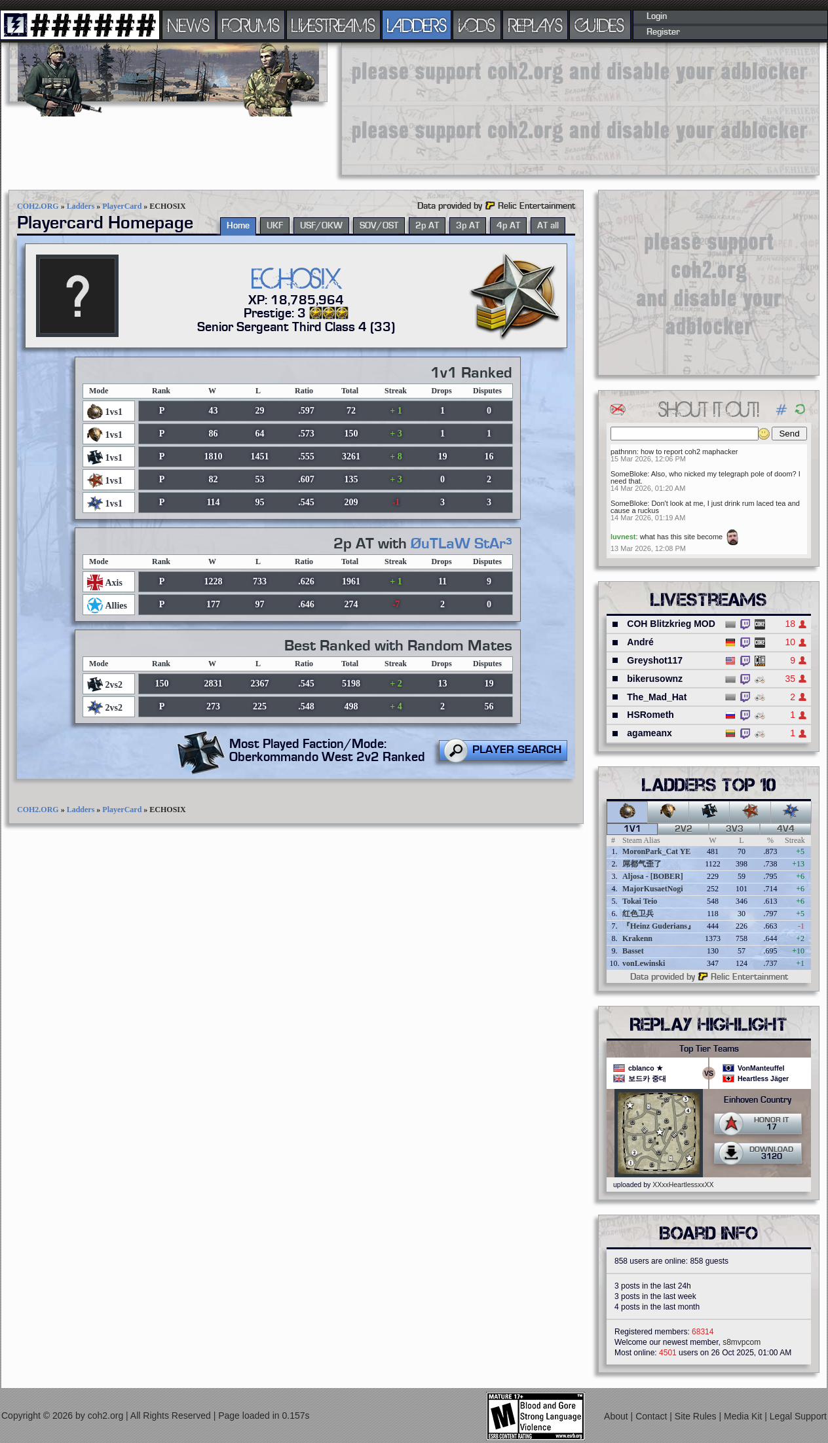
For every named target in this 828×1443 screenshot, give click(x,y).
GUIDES (600, 25)
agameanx (649, 733)
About (617, 1416)
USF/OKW (321, 225)
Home (238, 225)
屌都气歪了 (642, 863)
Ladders (81, 206)
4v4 (786, 829)
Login (657, 16)
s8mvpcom (742, 1342)
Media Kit (744, 1416)
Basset (633, 950)
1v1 (632, 829)
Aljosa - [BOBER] (652, 876)
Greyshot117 (655, 660)
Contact (652, 1416)
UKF (275, 225)
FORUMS (251, 25)
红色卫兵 (638, 913)
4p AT (508, 225)
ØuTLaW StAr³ (461, 544)
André (640, 642)
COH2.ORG (38, 206)
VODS (477, 25)
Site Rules (697, 1416)
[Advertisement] (423, 108)
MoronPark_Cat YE (656, 851)
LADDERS (417, 25)
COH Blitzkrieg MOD (671, 623)
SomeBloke (629, 474)
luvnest (623, 537)
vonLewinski (643, 963)
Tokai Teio (639, 901)
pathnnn (624, 451)
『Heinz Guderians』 (658, 926)
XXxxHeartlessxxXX (682, 1184)
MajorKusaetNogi (652, 888)
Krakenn (637, 938)
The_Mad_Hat (657, 697)
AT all (548, 225)
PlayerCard (121, 206)
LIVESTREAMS (333, 25)
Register (663, 32)
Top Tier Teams (709, 1049)
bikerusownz (655, 678)
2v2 (683, 829)
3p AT (468, 225)
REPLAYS (535, 25)
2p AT (427, 225)
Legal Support (798, 1416)
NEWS (189, 25)
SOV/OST (379, 225)
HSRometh (650, 714)
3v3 (734, 829)
